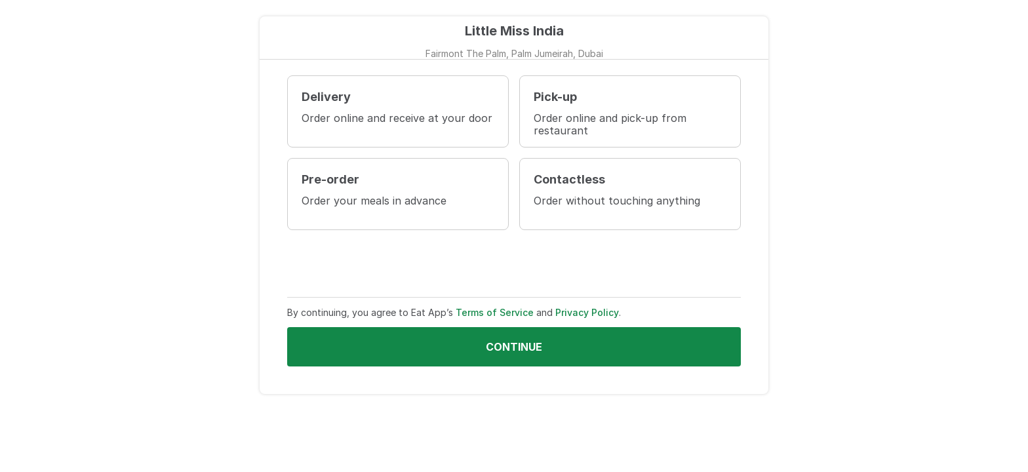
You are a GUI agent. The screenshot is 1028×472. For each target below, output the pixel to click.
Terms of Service (495, 312)
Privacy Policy (587, 312)
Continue (514, 346)
